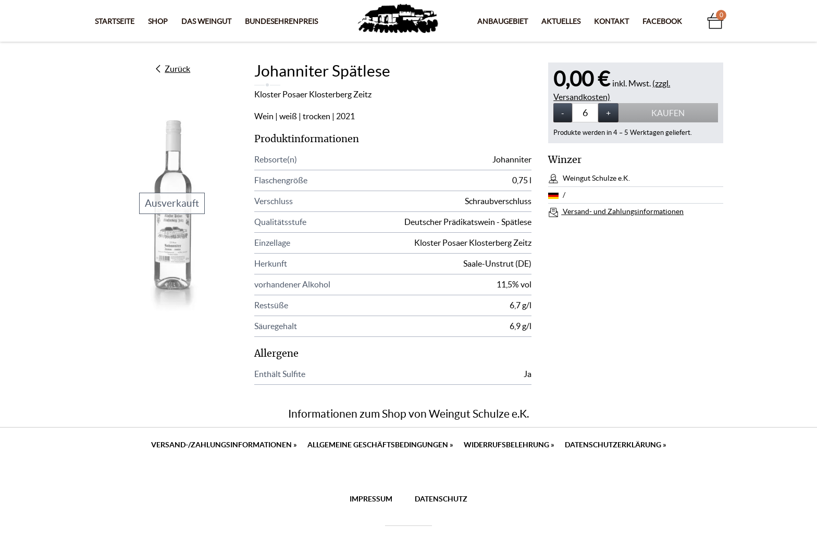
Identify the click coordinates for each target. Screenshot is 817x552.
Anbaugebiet (502, 21)
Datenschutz (441, 499)
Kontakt (611, 21)
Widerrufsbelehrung (509, 445)
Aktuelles (560, 21)
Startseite (114, 21)
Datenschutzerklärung (615, 445)
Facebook (662, 21)
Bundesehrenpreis (281, 21)
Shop (158, 21)
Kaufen (668, 113)
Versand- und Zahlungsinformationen (622, 211)
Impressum (371, 499)
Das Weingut (206, 21)
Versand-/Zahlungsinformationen (224, 445)
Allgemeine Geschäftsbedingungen (380, 445)
